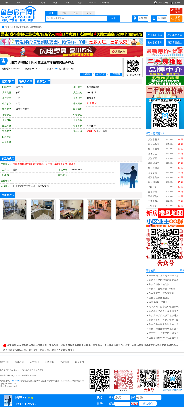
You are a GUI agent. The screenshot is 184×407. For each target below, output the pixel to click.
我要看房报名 (174, 42)
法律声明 (19, 362)
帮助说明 (4, 362)
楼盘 (55, 3)
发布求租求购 (155, 42)
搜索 (113, 18)
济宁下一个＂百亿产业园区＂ (164, 333)
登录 (160, 3)
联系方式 (24, 81)
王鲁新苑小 (153, 192)
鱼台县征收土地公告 (159, 284)
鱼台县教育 (153, 144)
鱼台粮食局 (153, 168)
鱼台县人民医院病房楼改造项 (164, 280)
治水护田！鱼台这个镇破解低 (164, 307)
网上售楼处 (104, 3)
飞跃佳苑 (152, 187)
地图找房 (142, 18)
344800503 (16, 381)
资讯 (67, 3)
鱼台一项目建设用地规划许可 (164, 329)
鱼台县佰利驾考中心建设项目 (164, 338)
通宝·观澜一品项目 (158, 302)
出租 (31, 3)
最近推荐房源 (153, 133)
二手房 (14, 27)
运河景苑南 (153, 177)
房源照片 (42, 81)
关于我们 (34, 362)
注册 (166, 3)
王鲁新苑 (152, 206)
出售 (18, 3)
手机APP (92, 3)
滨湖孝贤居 (153, 139)
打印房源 (116, 74)
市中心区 (23, 27)
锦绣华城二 (153, 163)
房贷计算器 (101, 131)
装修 (80, 3)
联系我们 (64, 362)
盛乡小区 (152, 154)
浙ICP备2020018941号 (9, 386)
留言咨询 (79, 362)
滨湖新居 (152, 158)
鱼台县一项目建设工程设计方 (164, 315)
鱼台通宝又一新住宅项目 (161, 293)
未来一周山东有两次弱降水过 (164, 275)
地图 (43, 3)
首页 (6, 3)
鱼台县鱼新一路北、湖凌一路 (164, 320)
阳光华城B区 (36, 27)
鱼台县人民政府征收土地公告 (164, 311)
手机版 (177, 3)
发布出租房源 (174, 35)
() (30, 398)
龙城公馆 (152, 173)
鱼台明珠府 (153, 182)
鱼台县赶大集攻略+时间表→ (163, 289)
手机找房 (162, 18)
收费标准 (49, 362)
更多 (182, 270)
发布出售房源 (155, 35)
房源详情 (7, 81)
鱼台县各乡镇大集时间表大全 (164, 324)
